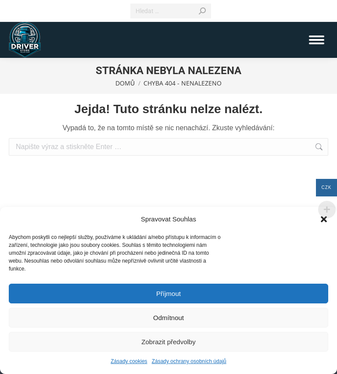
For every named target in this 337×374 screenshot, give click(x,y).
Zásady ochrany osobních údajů (189, 361)
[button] (323, 219)
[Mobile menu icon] (316, 40)
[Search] (170, 11)
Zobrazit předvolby (168, 342)
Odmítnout (168, 317)
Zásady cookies (129, 361)
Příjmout (168, 293)
